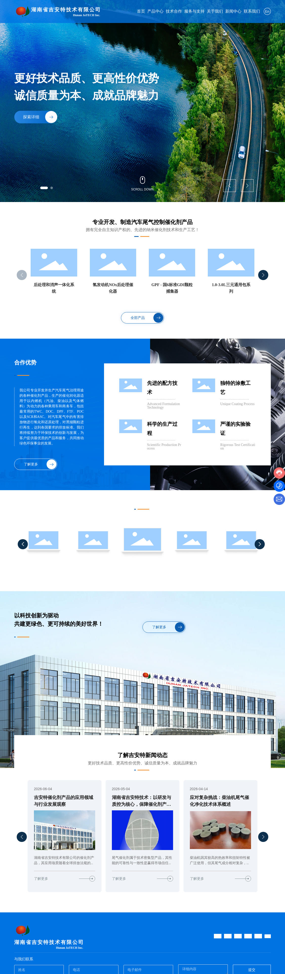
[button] (44, 188)
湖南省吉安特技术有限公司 (66, 9)
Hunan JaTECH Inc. (86, 15)
